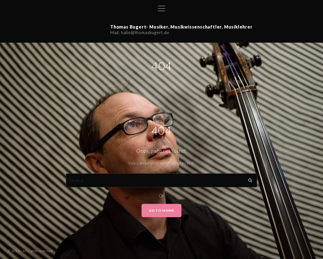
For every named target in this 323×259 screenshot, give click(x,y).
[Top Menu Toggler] (161, 8)
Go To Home (161, 210)
